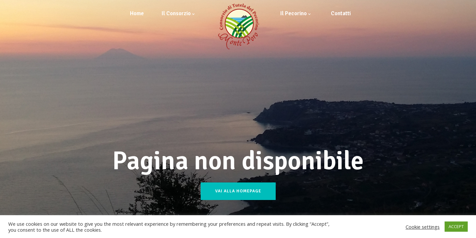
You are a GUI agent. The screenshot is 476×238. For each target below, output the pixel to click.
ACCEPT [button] (456, 226)
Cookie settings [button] (423, 227)
